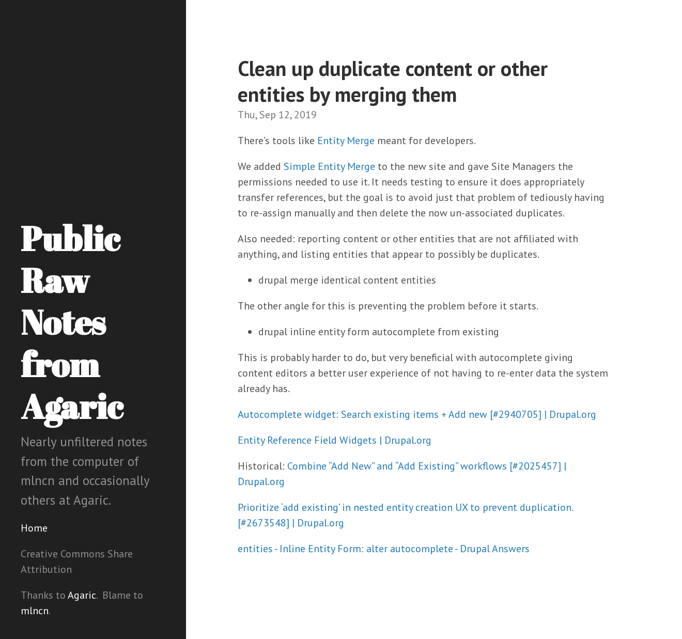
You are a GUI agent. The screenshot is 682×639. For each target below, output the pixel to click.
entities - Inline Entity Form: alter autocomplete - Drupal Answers (384, 548)
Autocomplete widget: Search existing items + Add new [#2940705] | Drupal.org (417, 414)
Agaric (82, 595)
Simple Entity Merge (329, 166)
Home (34, 528)
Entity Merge (346, 140)
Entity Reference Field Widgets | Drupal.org (334, 440)
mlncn (35, 610)
